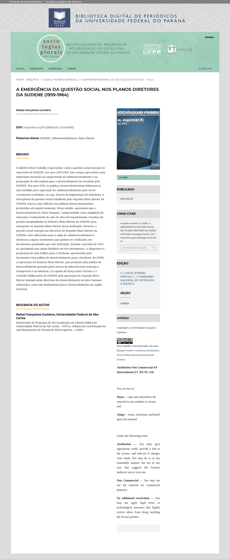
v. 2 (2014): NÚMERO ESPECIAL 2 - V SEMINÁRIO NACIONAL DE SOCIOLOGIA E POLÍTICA (92, 79)
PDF (125, 177)
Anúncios (55, 68)
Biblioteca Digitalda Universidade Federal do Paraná (131, 18)
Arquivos (36, 68)
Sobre (71, 68)
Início (20, 79)
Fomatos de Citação (134, 247)
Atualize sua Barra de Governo (64, 1)
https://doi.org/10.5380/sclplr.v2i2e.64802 (48, 127)
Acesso (209, 37)
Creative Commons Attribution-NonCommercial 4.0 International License (138, 355)
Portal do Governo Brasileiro (25, 1)
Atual (20, 68)
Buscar (204, 68)
